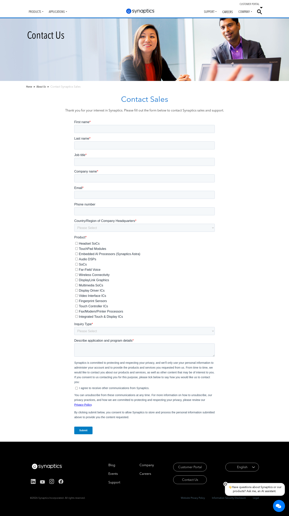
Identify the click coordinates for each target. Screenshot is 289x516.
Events (113, 474)
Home (29, 86)
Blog (111, 465)
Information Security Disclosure (229, 497)
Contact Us (190, 480)
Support (209, 12)
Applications (57, 12)
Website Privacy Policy (193, 497)
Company (244, 12)
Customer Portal (190, 467)
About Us (41, 86)
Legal (256, 497)
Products (35, 12)
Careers (227, 12)
